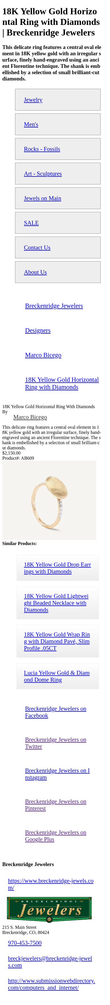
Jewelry (33, 99)
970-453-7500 (25, 942)
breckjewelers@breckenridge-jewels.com (50, 961)
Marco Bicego (30, 417)
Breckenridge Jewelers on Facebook (55, 712)
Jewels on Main (42, 198)
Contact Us (37, 247)
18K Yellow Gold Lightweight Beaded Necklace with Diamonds (56, 603)
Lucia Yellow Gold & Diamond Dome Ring (56, 676)
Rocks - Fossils (42, 148)
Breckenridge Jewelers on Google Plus (55, 835)
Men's (31, 124)
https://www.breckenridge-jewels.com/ (50, 884)
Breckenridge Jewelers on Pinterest (55, 804)
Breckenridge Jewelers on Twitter (55, 743)
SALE (31, 222)
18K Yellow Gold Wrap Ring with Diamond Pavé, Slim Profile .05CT (57, 641)
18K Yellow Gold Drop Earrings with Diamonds (57, 568)
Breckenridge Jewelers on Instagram (57, 773)
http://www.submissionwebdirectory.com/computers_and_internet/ (51, 984)
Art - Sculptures (43, 173)
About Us (35, 272)
